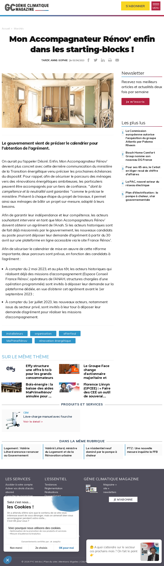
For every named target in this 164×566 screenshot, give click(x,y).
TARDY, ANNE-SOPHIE (54, 60)
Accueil (6, 28)
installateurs (14, 333)
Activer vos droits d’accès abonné (19, 490)
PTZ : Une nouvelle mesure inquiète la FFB (142, 450)
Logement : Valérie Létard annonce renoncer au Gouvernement (21, 451)
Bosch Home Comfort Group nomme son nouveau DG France (140, 156)
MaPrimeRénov (16, 340)
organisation (43, 333)
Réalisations (51, 492)
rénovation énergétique (55, 340)
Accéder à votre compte (18, 484)
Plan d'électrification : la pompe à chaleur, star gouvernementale (142, 196)
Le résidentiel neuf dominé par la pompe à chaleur (101, 451)
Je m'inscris (135, 101)
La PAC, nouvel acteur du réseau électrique (142, 183)
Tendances (51, 484)
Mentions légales (69, 561)
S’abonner (135, 6)
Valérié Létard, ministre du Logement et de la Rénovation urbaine (61, 451)
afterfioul (70, 333)
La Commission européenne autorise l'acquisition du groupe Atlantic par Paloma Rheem (141, 138)
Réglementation (53, 488)
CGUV (83, 561)
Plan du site (50, 561)
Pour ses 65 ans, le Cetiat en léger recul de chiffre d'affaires (143, 170)
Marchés (19, 28)
